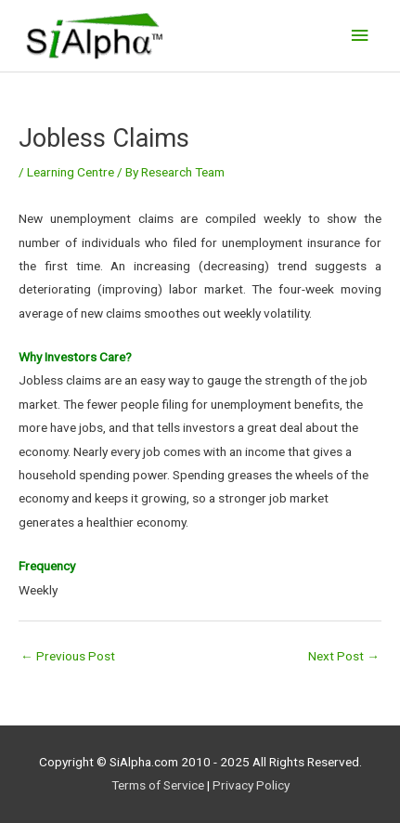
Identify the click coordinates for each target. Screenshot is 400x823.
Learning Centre (70, 171)
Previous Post (67, 655)
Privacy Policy (251, 784)
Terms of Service (157, 784)
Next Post (344, 655)
